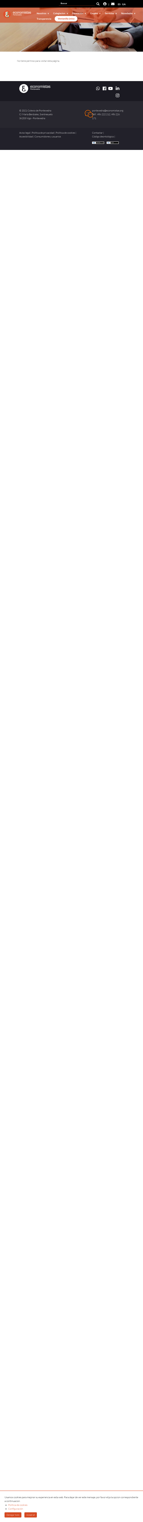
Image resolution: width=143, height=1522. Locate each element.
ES (119, 4)
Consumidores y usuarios (48, 136)
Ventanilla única (66, 18)
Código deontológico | (103, 136)
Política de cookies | (66, 132)
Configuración (15, 1508)
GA (124, 4)
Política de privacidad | (43, 132)
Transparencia (44, 18)
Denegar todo (13, 1515)
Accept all (30, 1515)
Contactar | (98, 132)
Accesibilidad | (26, 136)
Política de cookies (17, 1504)
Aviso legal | (25, 132)
